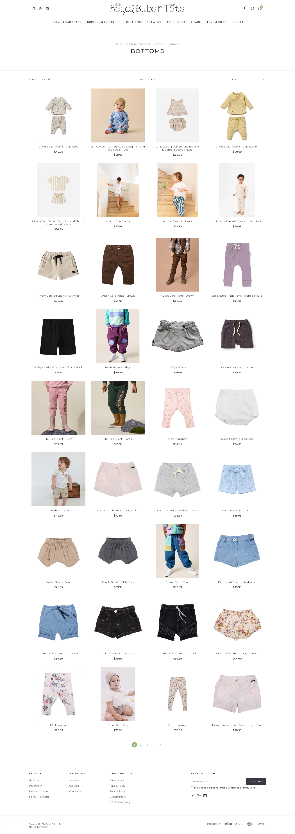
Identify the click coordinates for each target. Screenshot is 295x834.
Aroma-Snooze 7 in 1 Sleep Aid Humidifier (31, 819)
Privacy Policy (117, 785)
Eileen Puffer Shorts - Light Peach (237, 658)
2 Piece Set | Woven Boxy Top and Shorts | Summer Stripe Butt (58, 228)
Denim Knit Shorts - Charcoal (118, 658)
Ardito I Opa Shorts (118, 226)
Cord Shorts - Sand (58, 515)
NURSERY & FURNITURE (103, 22)
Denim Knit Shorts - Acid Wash (237, 587)
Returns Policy (118, 791)
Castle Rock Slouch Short (237, 372)
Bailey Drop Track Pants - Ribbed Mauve (237, 301)
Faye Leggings (177, 730)
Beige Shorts (177, 372)
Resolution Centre (39, 791)
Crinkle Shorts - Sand (58, 587)
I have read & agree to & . (223, 787)
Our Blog (74, 785)
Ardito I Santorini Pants (177, 226)
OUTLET (238, 22)
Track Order (35, 785)
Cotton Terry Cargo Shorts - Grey (177, 515)
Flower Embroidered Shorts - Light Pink (237, 730)
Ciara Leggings (177, 444)
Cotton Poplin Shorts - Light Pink (118, 515)
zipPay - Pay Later (39, 796)
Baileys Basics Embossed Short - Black (58, 372)
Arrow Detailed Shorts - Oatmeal (58, 301)
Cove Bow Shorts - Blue (237, 515)
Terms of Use (117, 780)
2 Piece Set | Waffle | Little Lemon (237, 146)
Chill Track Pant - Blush (58, 444)
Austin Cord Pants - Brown (118, 301)
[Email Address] (218, 781)
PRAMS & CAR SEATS (66, 22)
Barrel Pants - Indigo (118, 372)
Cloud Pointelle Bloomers (237, 444)
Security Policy (118, 796)
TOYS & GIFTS (217, 22)
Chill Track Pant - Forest (118, 444)
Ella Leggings (58, 730)
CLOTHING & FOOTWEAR (143, 22)
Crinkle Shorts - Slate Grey (118, 587)
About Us (74, 780)
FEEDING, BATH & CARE (184, 22)
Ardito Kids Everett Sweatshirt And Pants (237, 226)
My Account (35, 780)
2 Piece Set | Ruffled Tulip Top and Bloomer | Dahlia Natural (177, 148)
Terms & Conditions (229, 787)
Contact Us (75, 791)
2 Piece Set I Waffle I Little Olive (58, 146)
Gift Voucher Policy (120, 802)
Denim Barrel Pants (177, 587)
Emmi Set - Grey (118, 730)
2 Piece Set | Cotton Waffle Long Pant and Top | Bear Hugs (118, 148)
